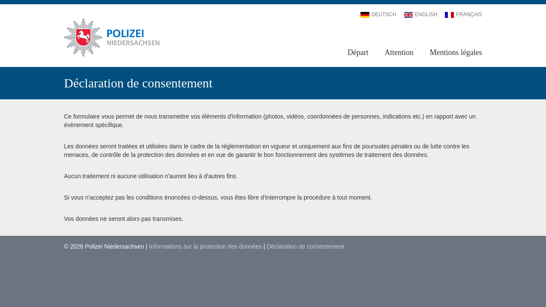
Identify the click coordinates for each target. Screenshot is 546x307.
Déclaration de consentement (305, 246)
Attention (399, 52)
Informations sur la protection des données (205, 246)
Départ (358, 52)
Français (463, 14)
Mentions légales (456, 52)
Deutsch (378, 14)
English (421, 14)
